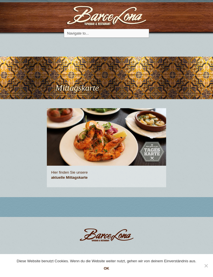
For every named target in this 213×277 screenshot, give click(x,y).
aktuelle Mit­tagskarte (69, 177)
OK (106, 268)
